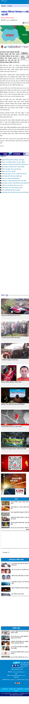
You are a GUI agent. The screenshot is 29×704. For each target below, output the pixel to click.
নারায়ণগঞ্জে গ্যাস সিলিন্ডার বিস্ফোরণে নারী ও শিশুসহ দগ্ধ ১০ (15, 164)
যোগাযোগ (16, 690)
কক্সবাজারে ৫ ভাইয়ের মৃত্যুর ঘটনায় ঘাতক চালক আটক (14, 181)
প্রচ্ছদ (3, 6)
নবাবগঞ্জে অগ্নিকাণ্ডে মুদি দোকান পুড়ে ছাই (11, 190)
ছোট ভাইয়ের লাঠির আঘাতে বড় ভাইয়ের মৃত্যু (12, 176)
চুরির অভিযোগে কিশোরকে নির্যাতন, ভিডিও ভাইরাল (13, 167)
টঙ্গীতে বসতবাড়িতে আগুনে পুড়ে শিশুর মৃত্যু (11, 169)
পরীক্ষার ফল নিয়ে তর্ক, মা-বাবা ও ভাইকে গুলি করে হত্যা (14, 174)
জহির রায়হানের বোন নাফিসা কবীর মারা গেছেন (12, 188)
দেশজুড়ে (10, 6)
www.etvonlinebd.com (17, 668)
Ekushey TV (6, 552)
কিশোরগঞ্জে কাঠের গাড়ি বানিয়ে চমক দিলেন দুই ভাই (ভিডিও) (15, 192)
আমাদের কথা (5, 689)
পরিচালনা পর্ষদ (12, 689)
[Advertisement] (14, 248)
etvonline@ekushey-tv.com (18, 675)
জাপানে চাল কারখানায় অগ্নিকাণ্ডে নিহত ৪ (11, 178)
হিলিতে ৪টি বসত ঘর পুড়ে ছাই (9, 171)
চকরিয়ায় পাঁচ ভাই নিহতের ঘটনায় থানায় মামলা (12, 185)
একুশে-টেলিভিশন (15, 693)
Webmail (16, 677)
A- (25, 22)
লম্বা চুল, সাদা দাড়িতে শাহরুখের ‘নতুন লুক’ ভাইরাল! (13, 162)
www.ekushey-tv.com (17, 669)
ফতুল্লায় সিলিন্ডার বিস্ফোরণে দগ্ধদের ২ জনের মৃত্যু (13, 160)
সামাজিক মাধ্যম (20, 689)
